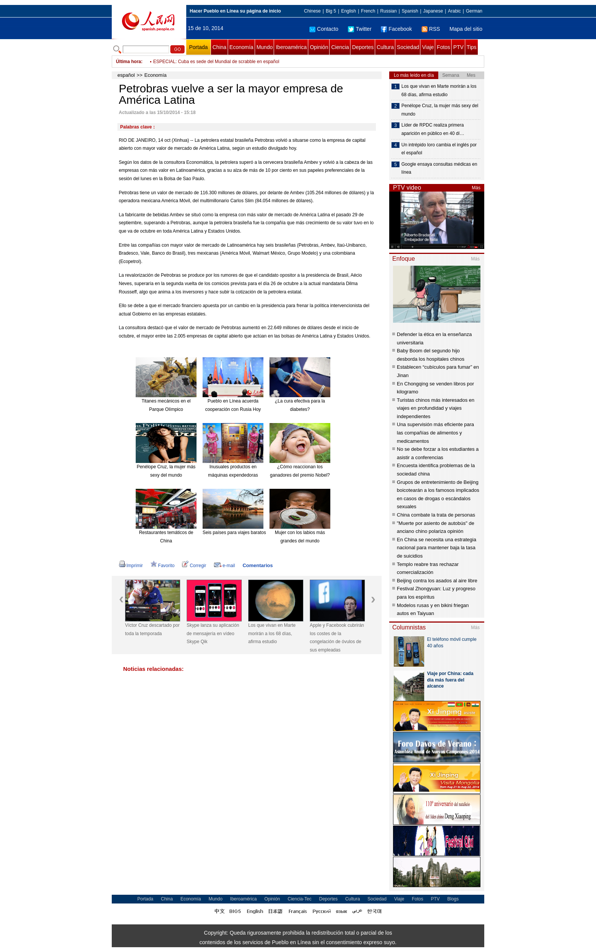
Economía (242, 47)
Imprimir (131, 565)
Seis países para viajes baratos (234, 532)
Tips (472, 47)
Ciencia (340, 47)
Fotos (443, 47)
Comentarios (258, 565)
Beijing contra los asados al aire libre (437, 580)
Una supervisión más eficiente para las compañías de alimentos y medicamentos (435, 433)
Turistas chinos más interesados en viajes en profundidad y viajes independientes (435, 408)
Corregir (194, 565)
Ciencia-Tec (300, 899)
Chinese (312, 11)
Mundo (265, 47)
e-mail (224, 565)
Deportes (363, 47)
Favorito (162, 565)
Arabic (454, 11)
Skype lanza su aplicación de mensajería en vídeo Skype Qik (213, 633)
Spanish (410, 11)
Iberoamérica (291, 47)
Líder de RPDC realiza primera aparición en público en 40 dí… (432, 129)
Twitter (359, 29)
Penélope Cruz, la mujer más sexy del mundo (439, 110)
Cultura (385, 47)
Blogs (453, 899)
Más (476, 187)
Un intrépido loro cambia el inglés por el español (439, 149)
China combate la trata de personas (436, 515)
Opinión (319, 47)
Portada (198, 47)
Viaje (428, 47)
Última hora (128, 61)
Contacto (323, 29)
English (348, 11)
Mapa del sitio (466, 29)
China (219, 47)
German (474, 11)
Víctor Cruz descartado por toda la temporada (152, 629)
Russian (388, 11)
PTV (458, 47)
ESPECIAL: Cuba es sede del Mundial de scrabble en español (216, 67)
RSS (431, 29)
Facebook (396, 29)
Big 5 (331, 11)
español (126, 75)
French (368, 11)
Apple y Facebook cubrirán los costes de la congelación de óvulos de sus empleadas (337, 638)
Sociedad (408, 47)
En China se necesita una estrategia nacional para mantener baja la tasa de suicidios (436, 548)
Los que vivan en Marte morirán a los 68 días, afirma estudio (272, 633)
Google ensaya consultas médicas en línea (439, 168)
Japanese (433, 11)
